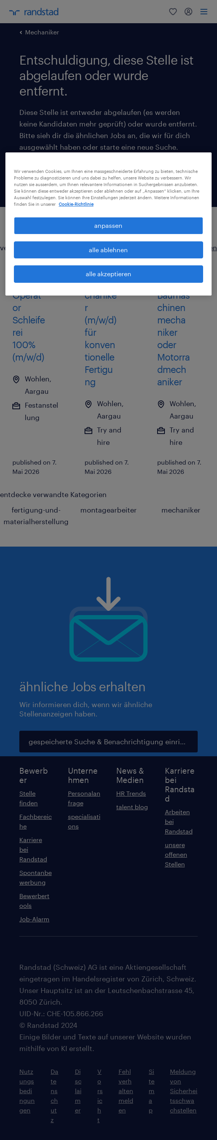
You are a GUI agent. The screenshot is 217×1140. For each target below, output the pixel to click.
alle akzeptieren (108, 273)
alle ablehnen (108, 249)
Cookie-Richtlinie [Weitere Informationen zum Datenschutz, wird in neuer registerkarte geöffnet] (76, 204)
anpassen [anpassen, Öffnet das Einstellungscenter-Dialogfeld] (108, 225)
